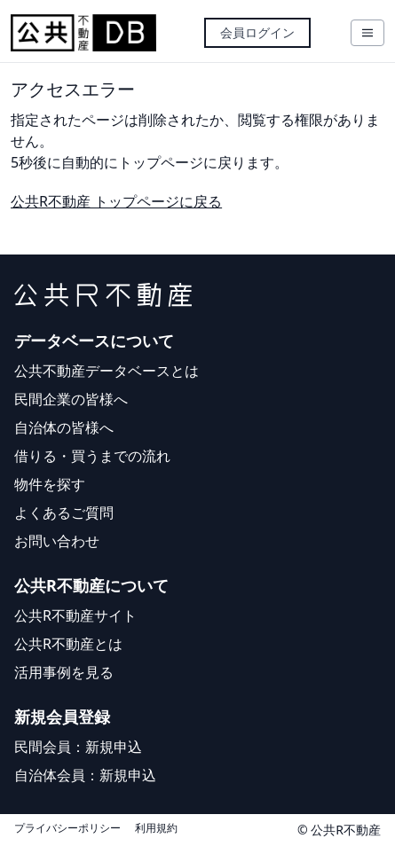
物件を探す (49, 484)
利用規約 (156, 828)
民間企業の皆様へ (71, 399)
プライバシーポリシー (67, 828)
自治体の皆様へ (64, 427)
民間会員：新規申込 (78, 746)
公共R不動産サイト (75, 615)
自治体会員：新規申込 (85, 775)
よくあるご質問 (64, 512)
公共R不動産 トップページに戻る (116, 201)
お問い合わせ (56, 541)
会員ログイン (257, 32)
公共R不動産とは (68, 644)
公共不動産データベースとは (106, 370)
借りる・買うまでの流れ (92, 456)
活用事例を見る (64, 672)
